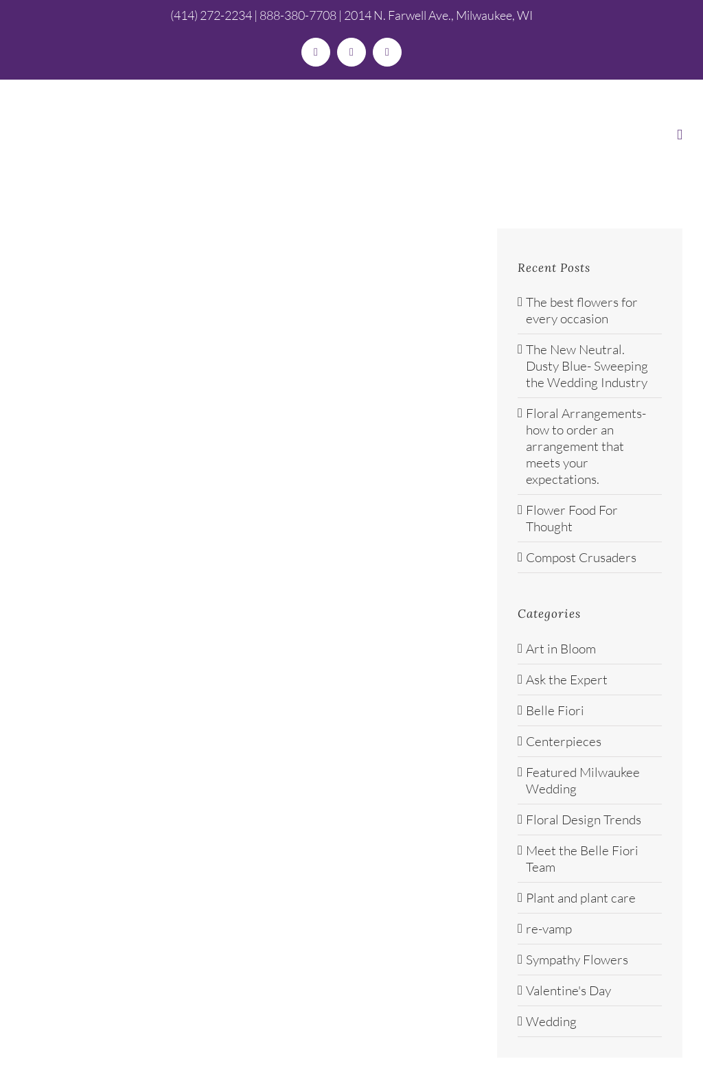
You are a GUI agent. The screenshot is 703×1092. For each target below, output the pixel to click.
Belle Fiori (555, 710)
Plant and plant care (581, 898)
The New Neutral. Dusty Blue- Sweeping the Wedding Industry (587, 366)
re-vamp (549, 928)
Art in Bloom (561, 648)
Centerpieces (563, 741)
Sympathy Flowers (577, 959)
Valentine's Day (568, 990)
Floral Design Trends (583, 819)
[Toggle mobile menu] (679, 135)
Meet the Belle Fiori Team (582, 858)
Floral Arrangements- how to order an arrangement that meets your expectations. (586, 446)
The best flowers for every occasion (582, 310)
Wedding (551, 1021)
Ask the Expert (567, 679)
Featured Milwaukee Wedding (583, 780)
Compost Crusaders (581, 557)
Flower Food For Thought (572, 518)
